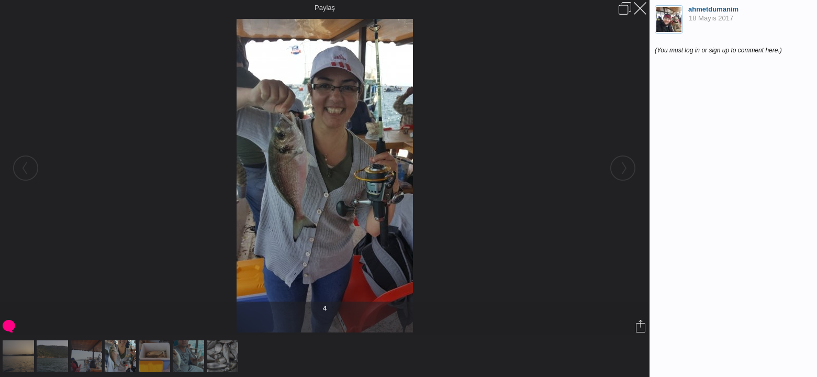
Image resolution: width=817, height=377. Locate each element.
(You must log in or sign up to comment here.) (718, 50)
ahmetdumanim (713, 9)
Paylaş (325, 8)
